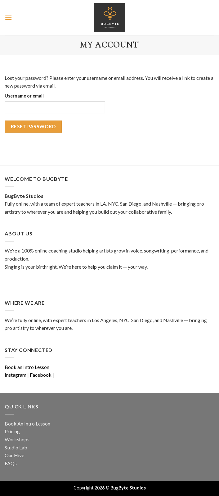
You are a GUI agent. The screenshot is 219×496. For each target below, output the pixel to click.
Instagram (15, 375)
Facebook (40, 375)
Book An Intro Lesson (27, 423)
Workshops (17, 439)
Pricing (12, 431)
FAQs (11, 463)
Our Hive (14, 455)
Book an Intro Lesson (27, 367)
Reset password (33, 126)
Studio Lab (16, 447)
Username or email (24, 95)
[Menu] (8, 17)
